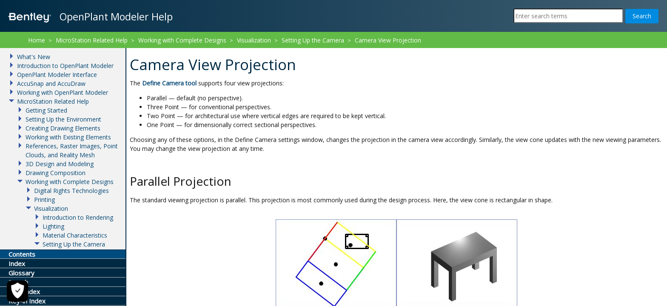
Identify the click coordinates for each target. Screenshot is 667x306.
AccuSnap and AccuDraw (51, 83)
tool (170, 83)
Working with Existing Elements (68, 137)
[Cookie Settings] (17, 291)
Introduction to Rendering (78, 217)
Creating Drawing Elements (63, 128)
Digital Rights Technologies (71, 191)
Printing (44, 200)
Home (36, 40)
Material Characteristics (75, 235)
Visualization (254, 40)
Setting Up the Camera (313, 40)
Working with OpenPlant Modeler (62, 92)
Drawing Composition (56, 173)
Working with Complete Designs (182, 40)
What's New (33, 57)
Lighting (53, 226)
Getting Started (46, 110)
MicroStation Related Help (92, 40)
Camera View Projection (388, 40)
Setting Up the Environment (63, 119)
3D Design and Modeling (60, 164)
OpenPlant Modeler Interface (57, 75)
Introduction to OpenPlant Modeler (65, 66)
